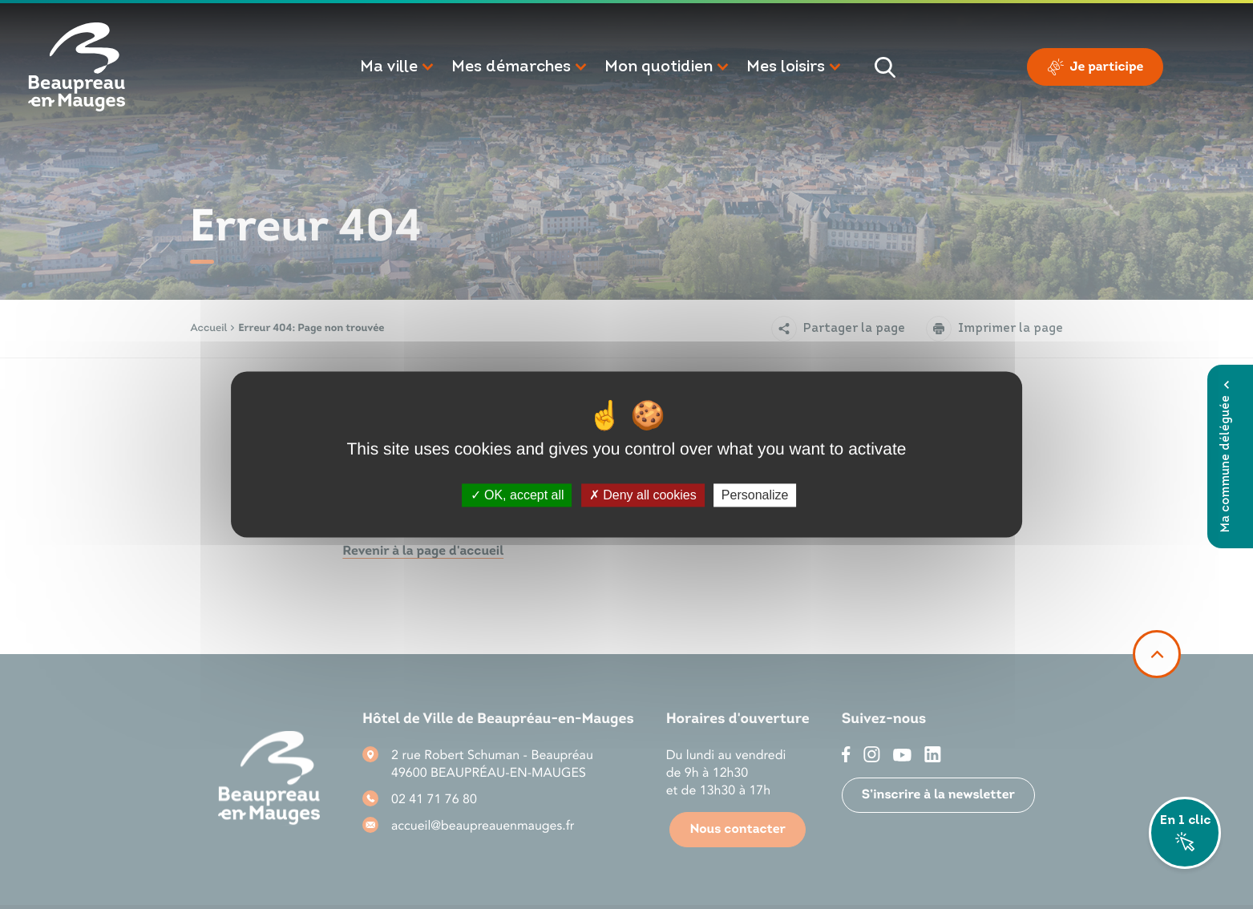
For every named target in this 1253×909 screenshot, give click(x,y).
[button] (397, 67)
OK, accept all (517, 495)
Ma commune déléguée (1226, 456)
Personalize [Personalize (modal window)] (755, 495)
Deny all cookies (643, 495)
